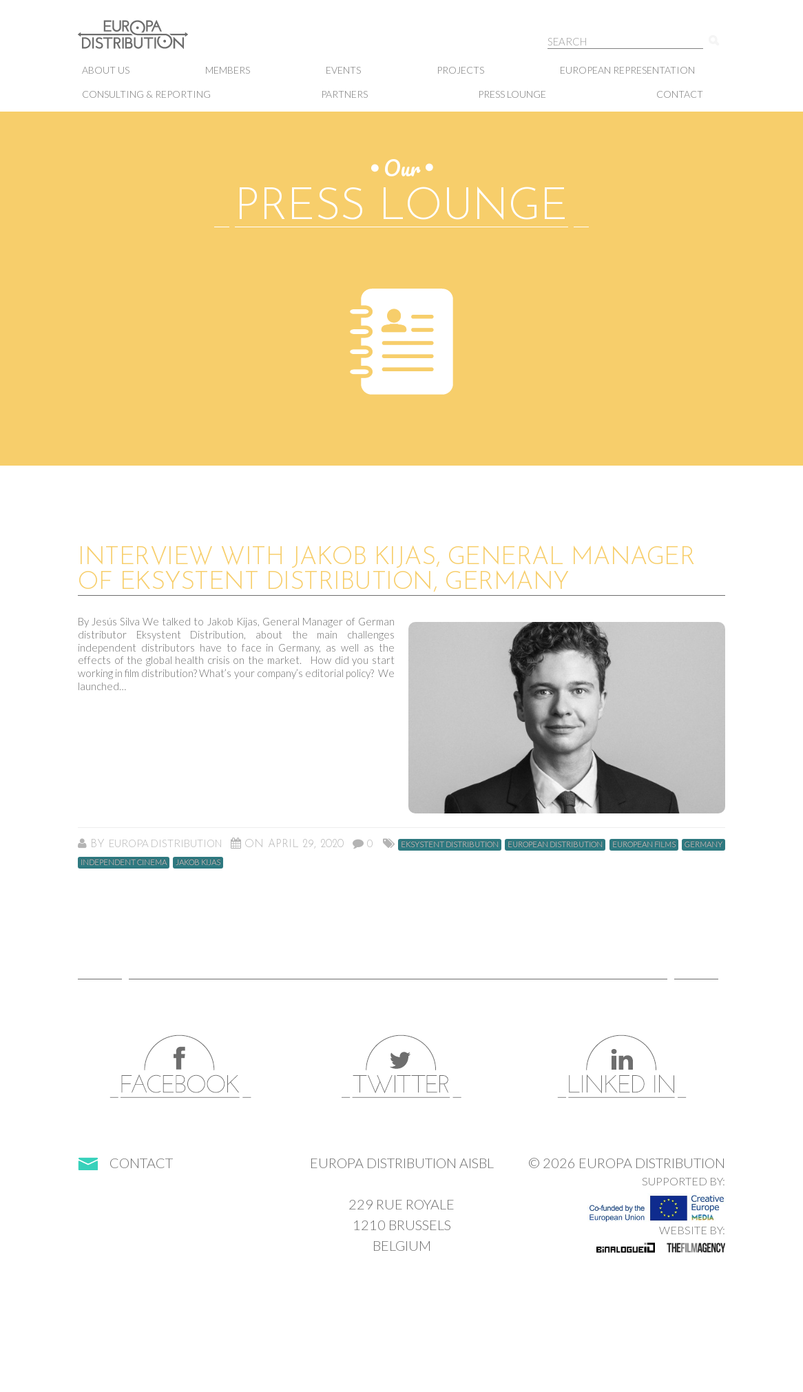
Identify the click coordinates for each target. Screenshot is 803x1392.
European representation (627, 70)
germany (703, 844)
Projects (460, 70)
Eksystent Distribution (450, 844)
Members (227, 70)
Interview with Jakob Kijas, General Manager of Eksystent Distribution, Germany (386, 570)
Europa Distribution (147, 41)
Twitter (401, 1067)
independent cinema (124, 862)
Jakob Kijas (198, 862)
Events (343, 70)
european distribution (555, 844)
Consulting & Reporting (146, 94)
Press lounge (512, 94)
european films (644, 844)
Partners (344, 94)
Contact (679, 94)
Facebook (181, 1067)
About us (105, 70)
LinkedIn (622, 1067)
